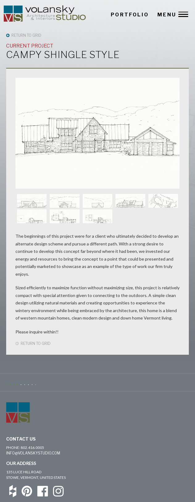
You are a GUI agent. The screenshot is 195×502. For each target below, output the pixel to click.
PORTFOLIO (130, 15)
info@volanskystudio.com (33, 453)
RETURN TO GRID (23, 35)
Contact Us (21, 438)
